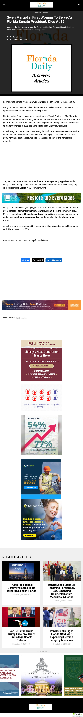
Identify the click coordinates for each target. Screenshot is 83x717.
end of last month (11, 217)
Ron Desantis (21, 318)
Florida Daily (15, 596)
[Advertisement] (41, 161)
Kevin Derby (18, 37)
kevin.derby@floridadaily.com (36, 240)
